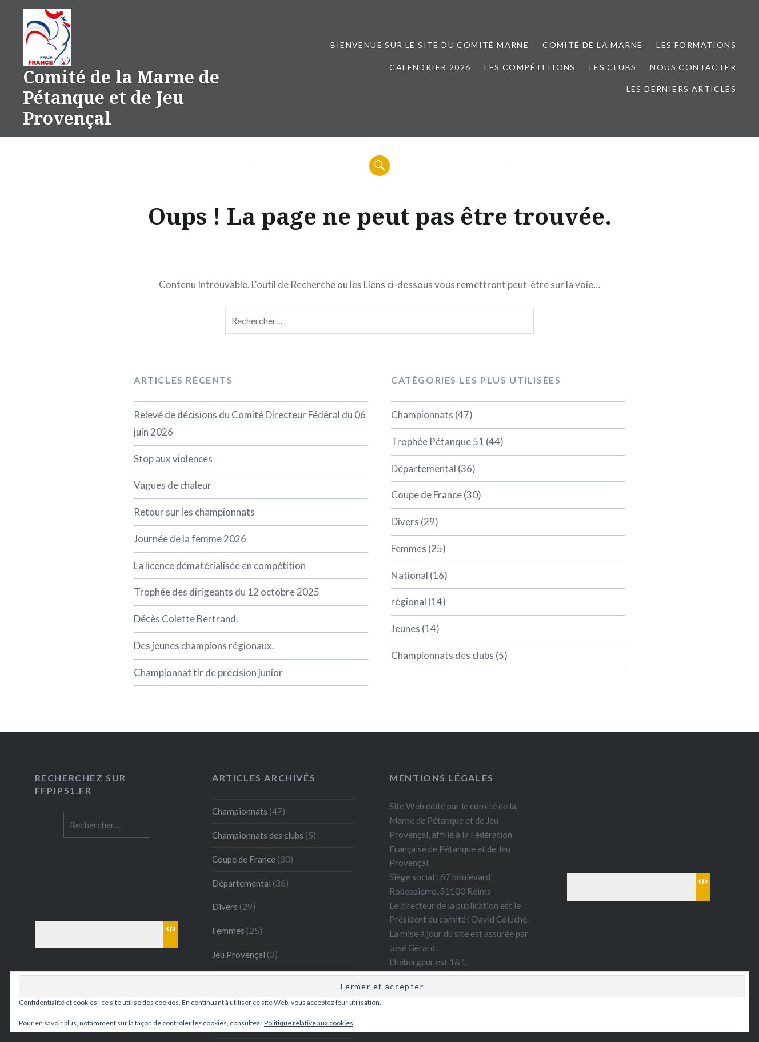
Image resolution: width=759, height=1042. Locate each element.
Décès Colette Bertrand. (186, 619)
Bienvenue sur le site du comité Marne (429, 45)
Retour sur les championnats (194, 512)
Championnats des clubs (442, 655)
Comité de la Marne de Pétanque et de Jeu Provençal (121, 97)
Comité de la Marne (592, 45)
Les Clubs (613, 67)
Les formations (696, 45)
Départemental (423, 468)
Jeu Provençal (238, 954)
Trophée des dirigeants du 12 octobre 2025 (226, 592)
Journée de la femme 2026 (190, 539)
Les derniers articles (681, 89)
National (409, 575)
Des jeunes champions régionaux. (204, 646)
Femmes (408, 548)
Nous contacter (693, 67)
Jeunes (405, 628)
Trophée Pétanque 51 (437, 442)
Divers (405, 522)
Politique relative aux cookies (308, 1023)
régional (408, 602)
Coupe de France (426, 495)
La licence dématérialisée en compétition (220, 566)
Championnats (422, 415)
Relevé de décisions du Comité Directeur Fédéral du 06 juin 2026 (250, 423)
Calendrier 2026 (429, 67)
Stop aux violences (173, 459)
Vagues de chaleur (172, 485)
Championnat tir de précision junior (208, 672)
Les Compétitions (529, 67)
